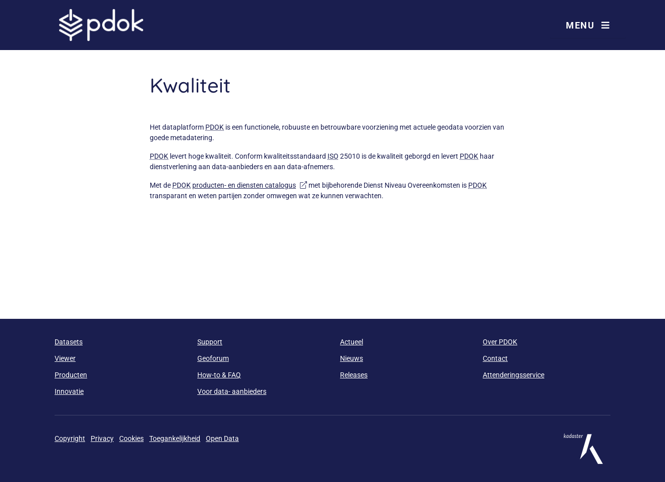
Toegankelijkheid (174, 438)
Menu (588, 25)
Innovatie (69, 391)
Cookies (131, 438)
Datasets (69, 342)
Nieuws (351, 358)
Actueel (351, 342)
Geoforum (213, 358)
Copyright (70, 438)
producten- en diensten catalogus (249, 185)
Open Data (222, 438)
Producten (71, 375)
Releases (354, 375)
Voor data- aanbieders (231, 391)
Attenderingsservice (513, 375)
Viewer (65, 358)
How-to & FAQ (219, 375)
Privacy (102, 438)
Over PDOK (500, 342)
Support (209, 342)
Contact (495, 358)
